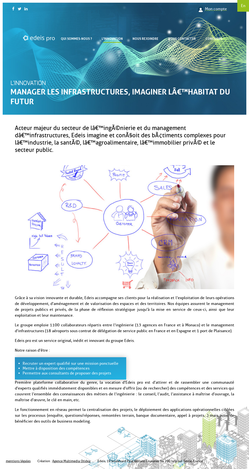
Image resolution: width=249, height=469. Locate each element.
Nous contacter (182, 39)
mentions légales (18, 461)
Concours (213, 39)
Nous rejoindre (145, 39)
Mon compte (216, 9)
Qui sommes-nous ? (76, 39)
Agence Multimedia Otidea (71, 461)
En (243, 5)
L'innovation (112, 39)
